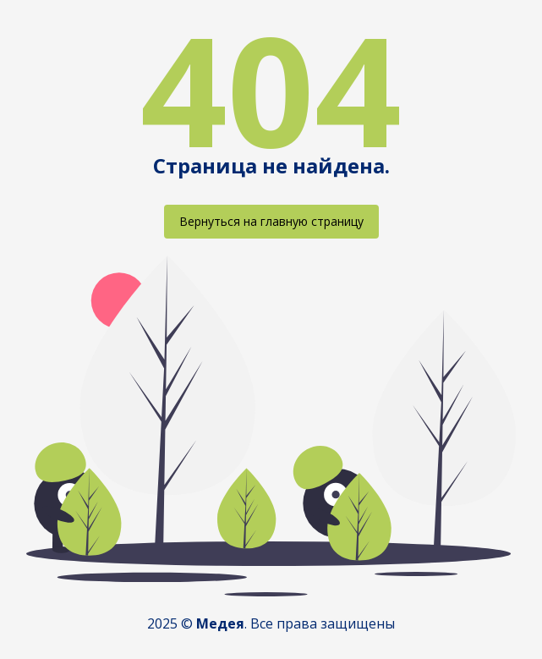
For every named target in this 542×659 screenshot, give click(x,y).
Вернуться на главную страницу (271, 221)
